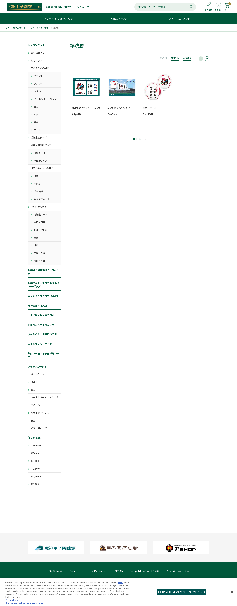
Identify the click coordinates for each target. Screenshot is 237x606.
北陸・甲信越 (40, 229)
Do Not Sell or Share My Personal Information (181, 595)
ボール (37, 129)
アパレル (38, 83)
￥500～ (35, 453)
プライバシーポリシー (178, 571)
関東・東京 (39, 222)
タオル (37, 91)
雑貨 (36, 114)
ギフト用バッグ (39, 428)
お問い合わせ (98, 571)
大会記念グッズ (39, 52)
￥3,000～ (36, 484)
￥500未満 (36, 445)
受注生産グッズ (39, 137)
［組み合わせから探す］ (39, 27)
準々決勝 (38, 191)
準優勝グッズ (40, 160)
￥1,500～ (36, 468)
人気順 (187, 58)
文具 (36, 106)
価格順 (175, 58)
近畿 (36, 245)
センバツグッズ (19, 27)
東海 (36, 237)
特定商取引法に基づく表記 (144, 571)
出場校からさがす (40, 206)
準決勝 (56, 27)
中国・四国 (39, 253)
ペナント (38, 75)
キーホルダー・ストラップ (44, 397)
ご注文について (76, 571)
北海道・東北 (40, 214)
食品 (36, 122)
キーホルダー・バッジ (45, 99)
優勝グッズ (39, 152)
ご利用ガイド (54, 571)
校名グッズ (36, 60)
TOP (7, 27)
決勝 (36, 176)
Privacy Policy (12, 604)
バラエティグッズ (40, 412)
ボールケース (37, 374)
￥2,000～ (36, 476)
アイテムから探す (40, 68)
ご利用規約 (118, 571)
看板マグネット (42, 199)
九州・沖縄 (39, 260)
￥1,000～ (36, 460)
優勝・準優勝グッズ (41, 145)
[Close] (232, 596)
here (120, 586)
